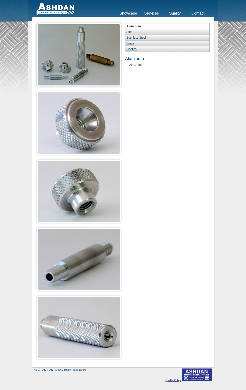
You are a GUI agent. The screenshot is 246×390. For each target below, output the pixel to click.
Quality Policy (173, 380)
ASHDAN (56, 9)
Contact (197, 13)
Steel (129, 32)
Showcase (128, 13)
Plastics (131, 49)
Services (151, 13)
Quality (175, 13)
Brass (130, 43)
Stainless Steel (136, 37)
